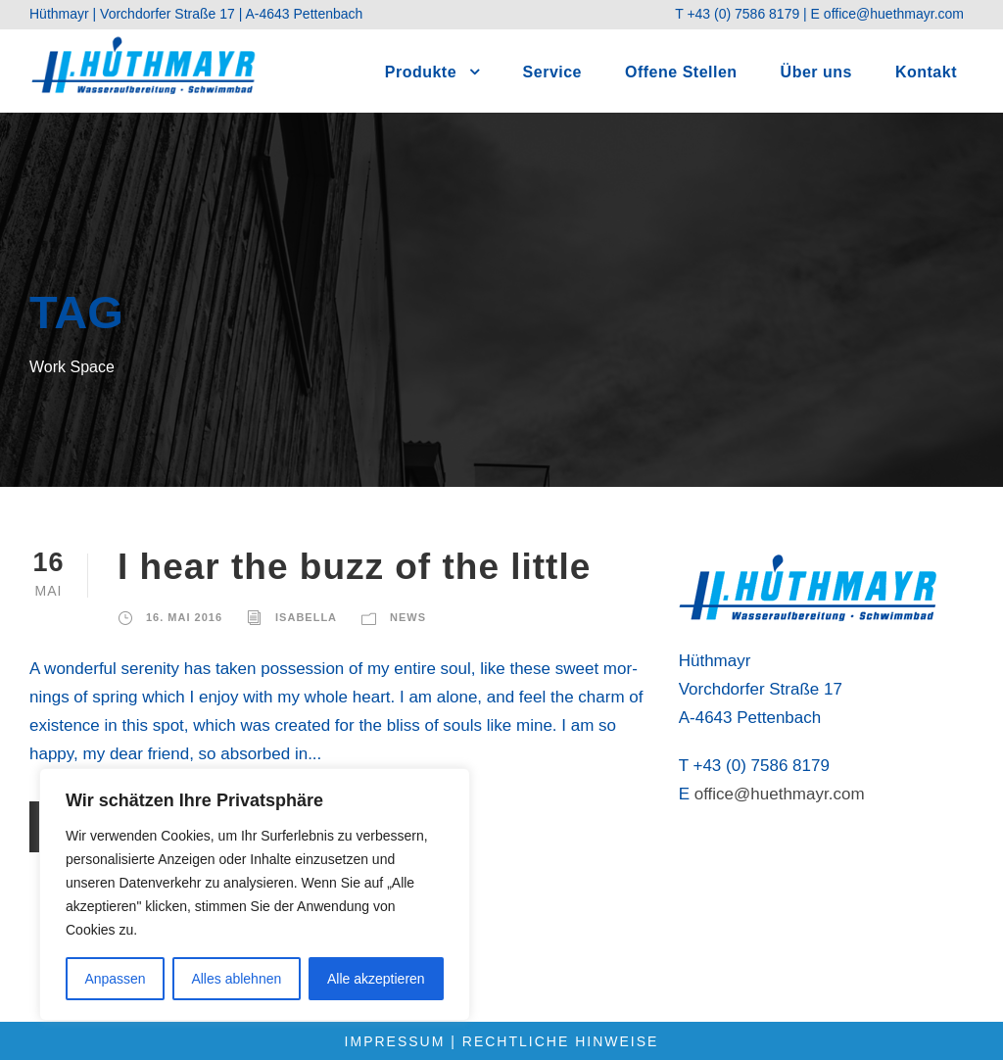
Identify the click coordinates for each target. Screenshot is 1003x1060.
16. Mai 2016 (184, 617)
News (408, 617)
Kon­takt (926, 72)
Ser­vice (552, 72)
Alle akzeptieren (376, 979)
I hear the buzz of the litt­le (354, 567)
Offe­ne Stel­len (681, 72)
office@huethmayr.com (894, 14)
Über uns (816, 72)
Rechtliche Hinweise (560, 1041)
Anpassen (114, 979)
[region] (254, 894)
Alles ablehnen (236, 979)
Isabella (306, 617)
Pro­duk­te (420, 72)
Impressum (395, 1041)
